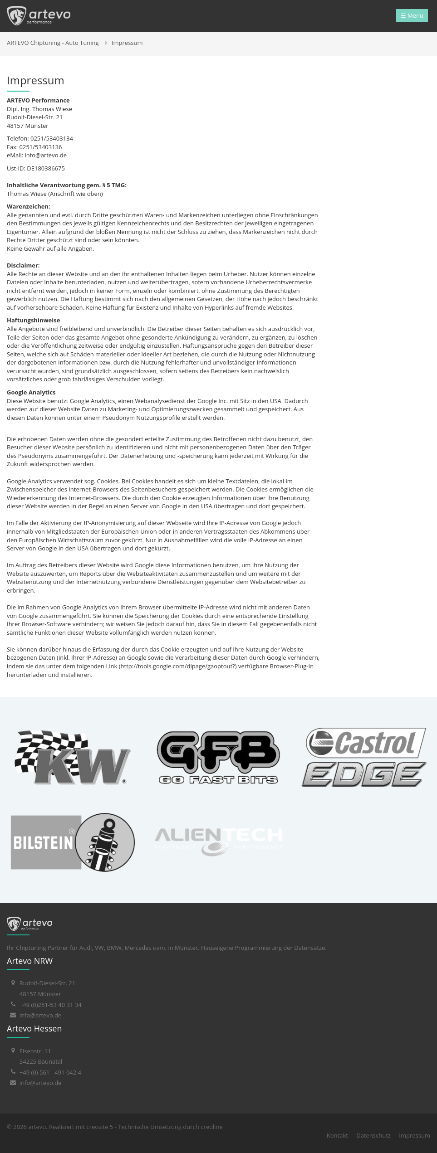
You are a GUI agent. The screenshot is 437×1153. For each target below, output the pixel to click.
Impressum (127, 43)
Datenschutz (373, 1135)
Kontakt (337, 1135)
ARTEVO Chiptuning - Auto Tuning (53, 43)
